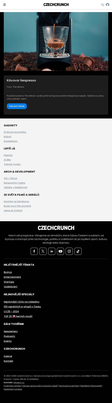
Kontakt (8, 361)
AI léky (7, 159)
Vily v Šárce (10, 178)
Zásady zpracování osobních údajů (39, 385)
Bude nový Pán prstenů (17, 206)
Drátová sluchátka (15, 132)
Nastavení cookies (13, 389)
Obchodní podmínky (69, 385)
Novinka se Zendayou (16, 201)
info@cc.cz (19, 382)
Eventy (8, 341)
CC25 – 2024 (11, 311)
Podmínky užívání (12, 385)
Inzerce (8, 356)
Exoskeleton (11, 141)
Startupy (9, 281)
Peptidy (8, 155)
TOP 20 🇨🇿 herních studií (18, 316)
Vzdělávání (10, 286)
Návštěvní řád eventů (91, 385)
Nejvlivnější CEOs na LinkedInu (21, 301)
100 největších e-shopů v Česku (22, 306)
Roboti (7, 136)
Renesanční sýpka (14, 183)
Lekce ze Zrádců (13, 210)
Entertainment (12, 277)
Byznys (8, 272)
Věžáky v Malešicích (15, 187)
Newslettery (11, 331)
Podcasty (9, 336)
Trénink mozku (12, 164)
